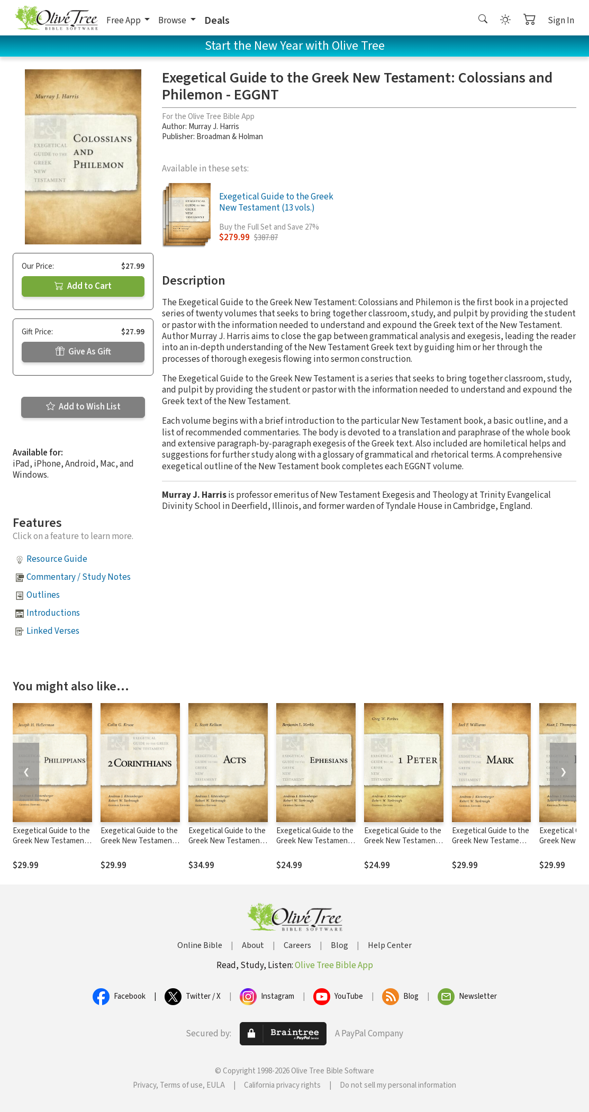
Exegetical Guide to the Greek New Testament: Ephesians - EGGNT (315, 840)
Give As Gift (83, 351)
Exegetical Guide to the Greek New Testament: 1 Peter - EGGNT (402, 840)
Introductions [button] (53, 613)
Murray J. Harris (213, 126)
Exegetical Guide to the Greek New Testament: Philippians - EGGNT (51, 840)
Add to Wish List (83, 406)
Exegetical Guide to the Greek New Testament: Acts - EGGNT (227, 840)
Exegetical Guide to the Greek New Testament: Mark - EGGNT (490, 840)
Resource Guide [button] (56, 559)
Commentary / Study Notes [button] (78, 577)
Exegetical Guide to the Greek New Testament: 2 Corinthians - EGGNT (139, 840)
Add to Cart (83, 286)
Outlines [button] (43, 595)
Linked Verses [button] (52, 631)
